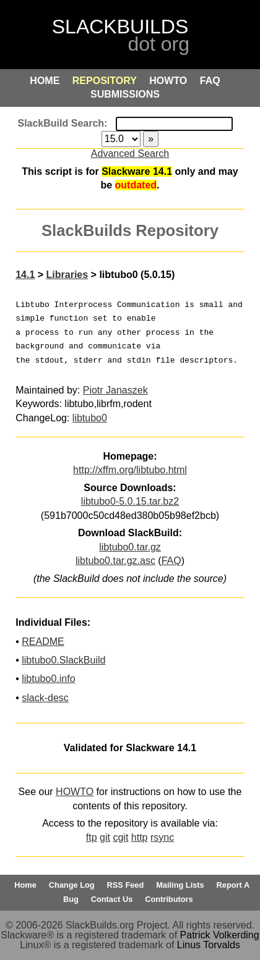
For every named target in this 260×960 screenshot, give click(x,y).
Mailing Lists (180, 885)
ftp (91, 837)
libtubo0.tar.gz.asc (115, 560)
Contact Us (112, 899)
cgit (120, 837)
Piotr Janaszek (115, 390)
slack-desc (45, 698)
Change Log (72, 885)
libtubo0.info (48, 678)
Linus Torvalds (208, 945)
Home (25, 885)
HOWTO (74, 791)
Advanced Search (130, 153)
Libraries (67, 274)
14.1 (25, 274)
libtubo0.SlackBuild (63, 660)
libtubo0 (89, 418)
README (43, 641)
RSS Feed (125, 885)
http (139, 837)
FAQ (171, 560)
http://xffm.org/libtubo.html (130, 470)
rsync (162, 837)
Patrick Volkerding (219, 935)
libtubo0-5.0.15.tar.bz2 (130, 501)
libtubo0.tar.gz (130, 547)
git (105, 837)
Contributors (169, 899)
